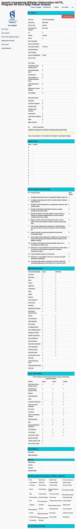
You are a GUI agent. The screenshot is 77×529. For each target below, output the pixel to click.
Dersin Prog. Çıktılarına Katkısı (10, 37)
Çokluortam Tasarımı (68, 512)
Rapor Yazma (42, 480)
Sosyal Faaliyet (42, 489)
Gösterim (41, 508)
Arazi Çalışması (42, 494)
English (38, 7)
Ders (31, 480)
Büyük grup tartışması (43, 513)
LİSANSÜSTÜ (47, 7)
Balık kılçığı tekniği (67, 497)
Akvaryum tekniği (67, 485)
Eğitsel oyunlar (66, 504)
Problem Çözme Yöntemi (56, 500)
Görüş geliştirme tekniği (67, 494)
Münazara (41, 520)
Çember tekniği (53, 485)
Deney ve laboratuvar (68, 480)
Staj (30, 500)
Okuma (31, 489)
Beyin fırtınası (53, 480)
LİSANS (56, 7)
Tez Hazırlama (33, 520)
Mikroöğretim (66, 517)
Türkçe (33, 7)
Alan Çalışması (42, 485)
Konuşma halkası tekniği (67, 490)
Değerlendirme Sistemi (8, 40)
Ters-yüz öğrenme (67, 508)
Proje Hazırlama (33, 497)
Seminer (31, 512)
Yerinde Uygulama (32, 509)
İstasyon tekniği (67, 482)
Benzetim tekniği (54, 508)
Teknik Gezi (41, 482)
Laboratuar (32, 485)
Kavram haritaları (67, 500)
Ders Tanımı (5, 29)
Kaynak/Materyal (6, 48)
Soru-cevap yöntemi (42, 501)
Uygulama (32, 504)
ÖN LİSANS (65, 7)
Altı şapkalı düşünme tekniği (53, 490)
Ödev (31, 494)
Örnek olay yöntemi (54, 494)
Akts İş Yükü (5, 44)
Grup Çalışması (33, 482)
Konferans (41, 504)
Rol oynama (52, 512)
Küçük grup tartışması (43, 517)
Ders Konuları (5, 33)
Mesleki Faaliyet (33, 517)
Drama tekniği (53, 517)
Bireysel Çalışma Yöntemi (54, 505)
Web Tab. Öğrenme (43, 497)
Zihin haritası (53, 497)
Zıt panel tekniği (53, 482)
